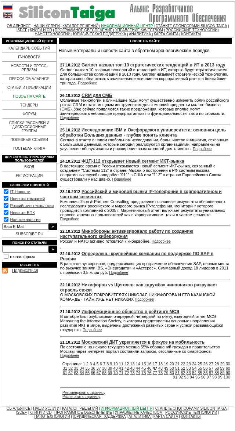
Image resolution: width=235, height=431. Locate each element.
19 (166, 364)
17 (155, 364)
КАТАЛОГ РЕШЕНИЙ (80, 26)
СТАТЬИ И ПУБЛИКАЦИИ (29, 88)
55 (200, 368)
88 (216, 372)
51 (177, 368)
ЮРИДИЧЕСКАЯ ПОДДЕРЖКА (99, 34)
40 (115, 368)
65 (87, 372)
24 (194, 364)
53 (189, 368)
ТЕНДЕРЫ (29, 105)
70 (115, 372)
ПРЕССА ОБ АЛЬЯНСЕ (29, 79)
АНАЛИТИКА (140, 34)
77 (155, 372)
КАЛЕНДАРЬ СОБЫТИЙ (29, 48)
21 (177, 364)
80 (172, 372)
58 (216, 368)
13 (132, 364)
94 (192, 377)
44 (138, 368)
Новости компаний (27, 198)
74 (138, 372)
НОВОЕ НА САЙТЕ (29, 96)
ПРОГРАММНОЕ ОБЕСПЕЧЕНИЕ (83, 30)
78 (160, 372)
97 (209, 377)
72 (126, 372)
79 (166, 372)
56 (205, 368)
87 (211, 372)
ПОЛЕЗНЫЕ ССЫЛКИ (29, 140)
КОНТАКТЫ (191, 34)
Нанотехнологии (25, 219)
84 (194, 372)
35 (87, 368)
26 (205, 364)
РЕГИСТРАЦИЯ (29, 176)
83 (189, 372)
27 (211, 364)
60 (228, 368)
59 (222, 368)
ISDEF (22, 30)
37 (99, 368)
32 (70, 368)
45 (143, 368)
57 (211, 368)
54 (194, 368)
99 (220, 377)
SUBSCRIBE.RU (29, 234)
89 (222, 372)
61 (65, 372)
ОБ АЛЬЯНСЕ (19, 26)
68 (104, 372)
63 (76, 372)
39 (110, 368)
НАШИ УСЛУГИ (46, 26)
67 (99, 372)
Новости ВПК (22, 212)
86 (205, 372)
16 (149, 364)
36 (93, 368)
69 (110, 372)
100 (227, 377)
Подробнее (87, 83)
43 (132, 368)
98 (214, 377)
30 (228, 364)
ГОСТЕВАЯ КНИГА (29, 148)
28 (216, 364)
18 (160, 364)
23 (189, 364)
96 (203, 377)
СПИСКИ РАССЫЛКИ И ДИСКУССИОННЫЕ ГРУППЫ (29, 127)
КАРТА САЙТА (166, 34)
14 (138, 364)
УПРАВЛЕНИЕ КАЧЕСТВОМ (139, 30)
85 (200, 372)
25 (200, 364)
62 (70, 372)
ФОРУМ (29, 114)
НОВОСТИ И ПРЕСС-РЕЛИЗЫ (29, 68)
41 (121, 368)
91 (175, 377)
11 (121, 364)
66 (93, 372)
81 (177, 372)
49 (166, 368)
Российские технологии (32, 205)
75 (143, 372)
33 (76, 368)
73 (132, 372)
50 (172, 368)
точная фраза (22, 256)
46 (149, 368)
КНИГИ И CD (41, 30)
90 (228, 372)
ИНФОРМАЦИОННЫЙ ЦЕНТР (127, 26)
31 (65, 368)
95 (197, 377)
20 (172, 364)
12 (126, 364)
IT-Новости (20, 191)
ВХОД (29, 167)
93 (186, 377)
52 (183, 368)
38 (104, 368)
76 (149, 372)
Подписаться (25, 270)
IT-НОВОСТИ (29, 57)
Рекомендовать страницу (83, 393)
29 (222, 364)
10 (115, 364)
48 (160, 368)
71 (121, 372)
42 (126, 368)
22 (183, 364)
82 (183, 372)
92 (180, 377)
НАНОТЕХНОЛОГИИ (52, 34)
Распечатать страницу (81, 397)
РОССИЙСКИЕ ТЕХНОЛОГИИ (191, 30)
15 (143, 364)
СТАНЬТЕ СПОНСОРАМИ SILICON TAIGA (191, 26)
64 (82, 372)
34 (82, 368)
